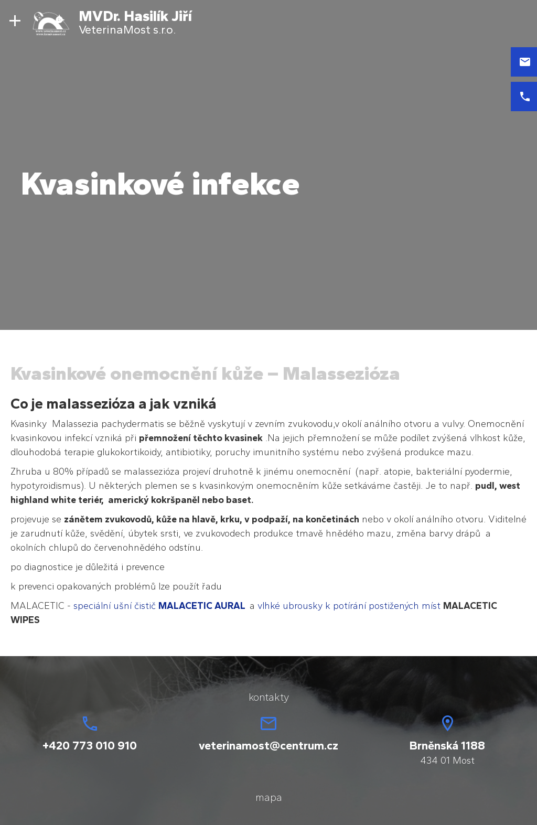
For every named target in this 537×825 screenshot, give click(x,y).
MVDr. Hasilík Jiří (135, 16)
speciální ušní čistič (161, 606)
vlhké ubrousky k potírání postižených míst (349, 606)
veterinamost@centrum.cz (268, 745)
